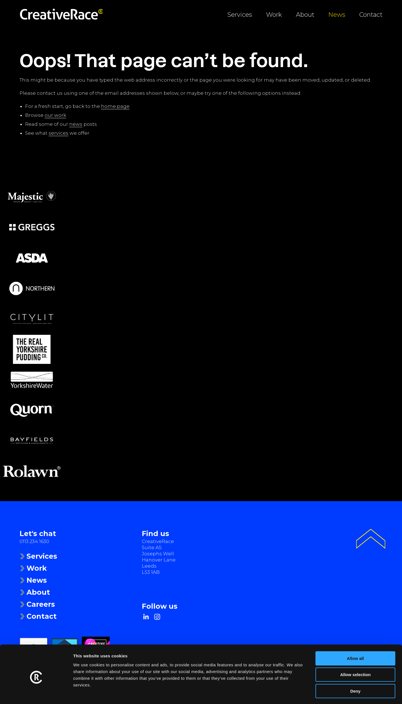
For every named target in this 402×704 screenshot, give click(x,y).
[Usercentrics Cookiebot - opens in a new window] (36, 693)
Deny (355, 668)
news (75, 124)
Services (239, 14)
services (58, 133)
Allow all (355, 635)
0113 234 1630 (34, 541)
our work (55, 115)
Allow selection (355, 652)
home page (115, 106)
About (305, 14)
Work (274, 14)
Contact (370, 14)
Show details (293, 693)
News (336, 14)
